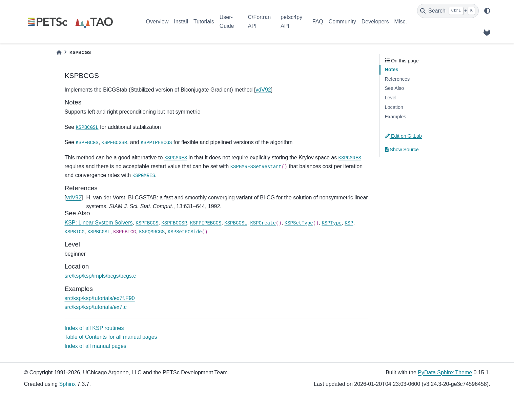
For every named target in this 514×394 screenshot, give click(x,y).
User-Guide (227, 21)
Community (342, 21)
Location (394, 107)
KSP (349, 223)
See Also (394, 88)
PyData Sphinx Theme (445, 372)
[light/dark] (487, 11)
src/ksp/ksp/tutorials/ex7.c (96, 307)
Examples (395, 116)
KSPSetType (299, 223)
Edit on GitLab (403, 136)
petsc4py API (291, 21)
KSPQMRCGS (152, 232)
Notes (391, 69)
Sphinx (67, 384)
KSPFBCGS (87, 142)
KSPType (332, 223)
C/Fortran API (259, 21)
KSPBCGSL (87, 127)
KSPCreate (263, 223)
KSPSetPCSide (185, 232)
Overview (157, 21)
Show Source (402, 149)
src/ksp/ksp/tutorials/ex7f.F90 (100, 298)
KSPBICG (75, 232)
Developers (375, 21)
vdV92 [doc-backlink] (73, 197)
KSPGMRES (175, 158)
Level (390, 97)
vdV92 (263, 90)
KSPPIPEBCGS (156, 142)
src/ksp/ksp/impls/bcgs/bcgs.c (100, 276)
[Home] (59, 52)
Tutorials (203, 21)
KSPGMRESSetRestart (256, 167)
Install (181, 21)
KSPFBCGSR (114, 142)
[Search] (448, 11)
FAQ (317, 21)
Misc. (400, 21)
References (397, 79)
